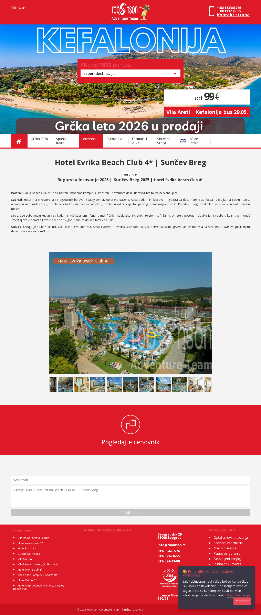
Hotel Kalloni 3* (27, 580)
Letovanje (88, 139)
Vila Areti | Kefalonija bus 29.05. (207, 111)
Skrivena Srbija (163, 141)
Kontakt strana (233, 15)
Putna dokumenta (227, 564)
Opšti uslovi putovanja (231, 537)
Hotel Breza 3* (27, 548)
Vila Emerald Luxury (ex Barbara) (38, 564)
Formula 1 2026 (139, 141)
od (207, 98)
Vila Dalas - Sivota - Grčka (33, 538)
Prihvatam (242, 601)
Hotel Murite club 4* (30, 569)
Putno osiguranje (227, 553)
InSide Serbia (193, 141)
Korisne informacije (228, 543)
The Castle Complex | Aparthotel (38, 575)
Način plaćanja (225, 548)
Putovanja (114, 139)
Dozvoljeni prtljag (227, 559)
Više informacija (238, 595)
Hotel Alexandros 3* (30, 543)
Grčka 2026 (39, 139)
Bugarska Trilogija (29, 553)
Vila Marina (25, 559)
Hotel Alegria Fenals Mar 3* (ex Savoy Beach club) (38, 587)
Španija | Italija (63, 141)
